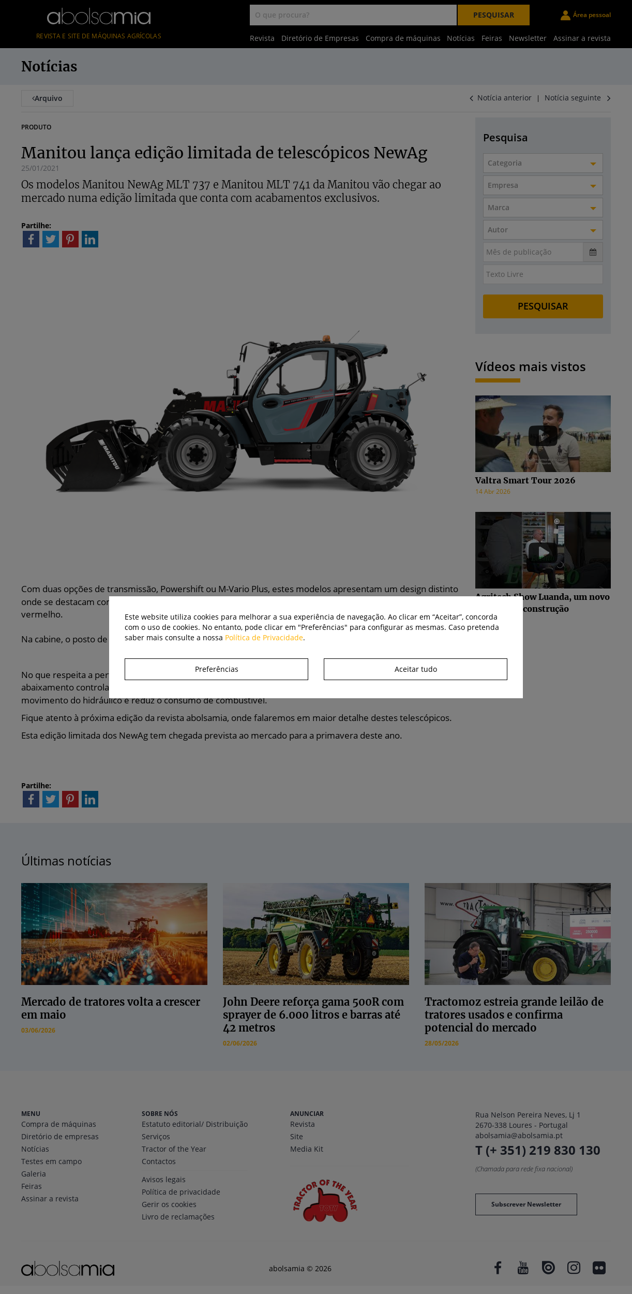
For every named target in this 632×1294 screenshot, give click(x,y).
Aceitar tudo (416, 669)
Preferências (216, 669)
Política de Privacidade (264, 637)
